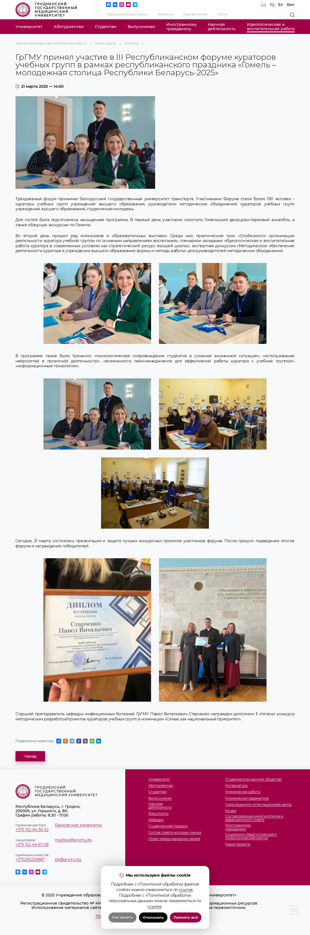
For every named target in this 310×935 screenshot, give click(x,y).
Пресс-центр (105, 43)
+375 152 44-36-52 (32, 829)
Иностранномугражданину (181, 26)
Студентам (105, 26)
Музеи (230, 811)
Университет (28, 26)
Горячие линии (195, 14)
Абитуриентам (69, 26)
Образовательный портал (127, 14)
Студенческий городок (168, 826)
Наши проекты (237, 844)
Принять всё (186, 917)
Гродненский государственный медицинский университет (46, 9)
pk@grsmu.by (68, 859)
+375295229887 (30, 859)
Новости (131, 43)
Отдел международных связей (174, 839)
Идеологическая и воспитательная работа (51, 43)
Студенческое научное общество (253, 779)
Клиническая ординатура (247, 798)
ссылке (186, 889)
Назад (30, 756)
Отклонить (153, 917)
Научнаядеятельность (222, 26)
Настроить (122, 917)
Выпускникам (141, 26)
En (280, 4)
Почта (222, 14)
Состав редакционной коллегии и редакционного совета (254, 818)
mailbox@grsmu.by (73, 840)
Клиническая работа (242, 792)
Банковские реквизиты (78, 825)
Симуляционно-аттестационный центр (258, 805)
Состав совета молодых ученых (174, 832)
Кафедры (156, 820)
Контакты (165, 14)
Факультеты (158, 813)
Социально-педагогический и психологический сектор (251, 836)
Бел (291, 4)
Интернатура (236, 785)
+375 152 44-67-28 (32, 844)
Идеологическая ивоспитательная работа (271, 26)
